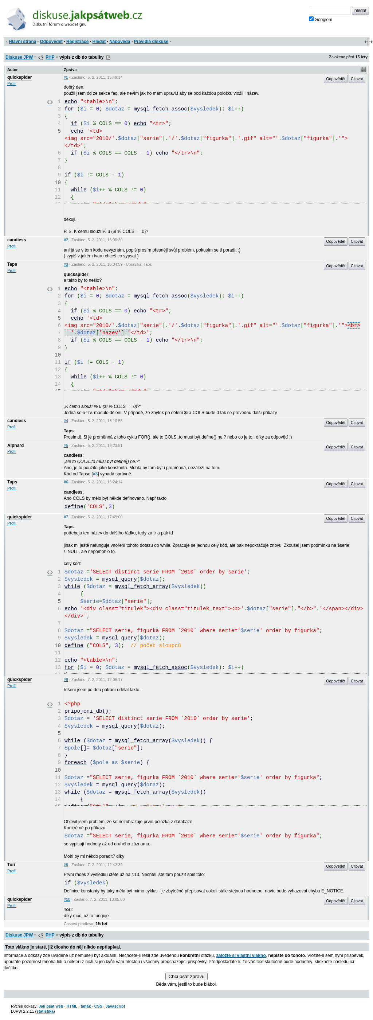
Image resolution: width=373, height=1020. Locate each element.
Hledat (99, 41)
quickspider (19, 77)
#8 (66, 679)
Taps (12, 264)
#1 (66, 77)
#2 (66, 240)
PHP (50, 57)
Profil (11, 83)
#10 (67, 899)
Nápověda (119, 41)
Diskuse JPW (19, 57)
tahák (86, 1006)
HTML (71, 1006)
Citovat (357, 79)
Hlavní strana (22, 41)
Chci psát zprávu (186, 976)
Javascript (115, 1006)
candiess (16, 239)
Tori (11, 864)
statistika (45, 1011)
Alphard (15, 445)
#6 (66, 482)
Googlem (321, 19)
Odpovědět (51, 41)
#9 (66, 865)
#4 (66, 420)
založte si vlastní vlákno (241, 955)
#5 (66, 445)
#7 (66, 517)
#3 (66, 264)
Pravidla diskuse (151, 41)
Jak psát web (51, 1006)
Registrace (77, 41)
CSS (98, 1006)
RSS (108, 57)
